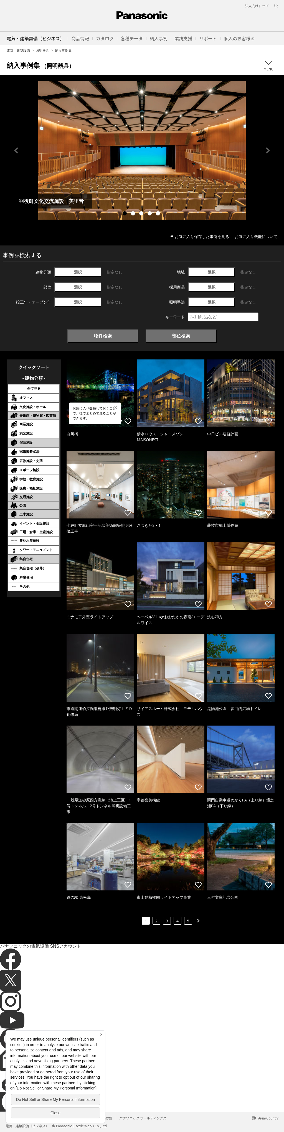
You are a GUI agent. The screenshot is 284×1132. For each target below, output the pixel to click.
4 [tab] (150, 214)
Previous (16, 150)
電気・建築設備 (18, 50)
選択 (78, 272)
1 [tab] (125, 214)
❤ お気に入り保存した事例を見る (199, 236)
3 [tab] (142, 214)
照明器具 (42, 50)
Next (267, 150)
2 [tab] (133, 214)
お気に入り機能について (256, 236)
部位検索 (181, 336)
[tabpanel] (142, 150)
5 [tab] (158, 214)
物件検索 (103, 336)
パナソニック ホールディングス (142, 1118)
